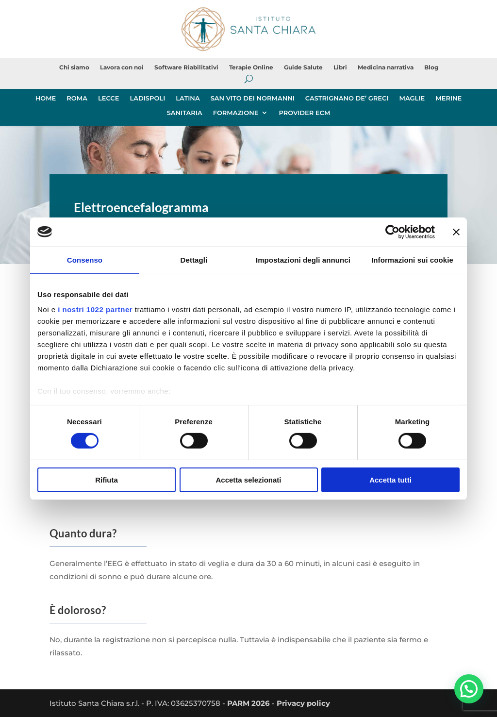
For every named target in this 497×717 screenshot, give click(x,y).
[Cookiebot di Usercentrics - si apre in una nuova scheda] (392, 231)
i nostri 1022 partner (95, 309)
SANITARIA (184, 113)
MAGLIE (412, 98)
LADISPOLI (147, 98)
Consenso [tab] (84, 259)
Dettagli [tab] (194, 259)
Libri (340, 67)
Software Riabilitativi (186, 67)
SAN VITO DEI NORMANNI (253, 98)
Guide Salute (303, 67)
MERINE (448, 98)
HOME (45, 98)
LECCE (108, 98)
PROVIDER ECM (304, 113)
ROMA (76, 98)
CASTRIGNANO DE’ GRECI (347, 98)
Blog (431, 67)
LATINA (187, 98)
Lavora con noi (122, 67)
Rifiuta (106, 480)
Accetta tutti (390, 480)
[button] (468, 688)
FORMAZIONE (236, 113)
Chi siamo (74, 67)
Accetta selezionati (248, 480)
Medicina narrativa (386, 67)
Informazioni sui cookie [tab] (412, 259)
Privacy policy (303, 703)
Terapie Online (251, 67)
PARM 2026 (248, 703)
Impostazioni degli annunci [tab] (303, 259)
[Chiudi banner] (456, 231)
